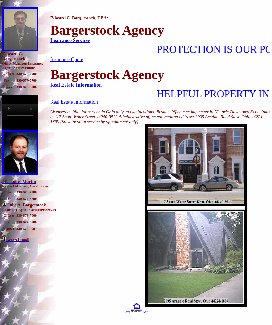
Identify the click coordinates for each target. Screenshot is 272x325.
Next (145, 311)
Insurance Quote (66, 59)
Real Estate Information (76, 85)
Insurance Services (70, 40)
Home (127, 311)
